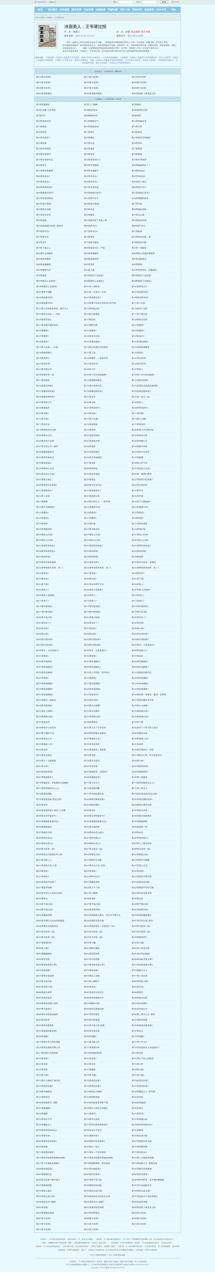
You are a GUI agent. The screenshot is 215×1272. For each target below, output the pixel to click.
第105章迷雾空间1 (140, 292)
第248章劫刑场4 (91, 557)
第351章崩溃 (137, 744)
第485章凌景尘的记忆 (94, 992)
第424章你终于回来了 (46, 882)
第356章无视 (89, 755)
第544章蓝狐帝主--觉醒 (46, 1103)
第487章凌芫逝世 (44, 998)
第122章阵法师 (90, 325)
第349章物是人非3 (44, 744)
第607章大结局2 (91, 88)
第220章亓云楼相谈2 (45, 507)
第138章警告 (137, 353)
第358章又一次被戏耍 (46, 761)
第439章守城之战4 (44, 910)
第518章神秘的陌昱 (93, 1053)
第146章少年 (89, 369)
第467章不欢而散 (92, 959)
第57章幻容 (137, 204)
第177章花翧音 (138, 424)
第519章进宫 (137, 1053)
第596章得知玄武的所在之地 (97, 1196)
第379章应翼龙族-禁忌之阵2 (49, 799)
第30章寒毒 (137, 154)
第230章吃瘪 (89, 524)
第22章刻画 (41, 143)
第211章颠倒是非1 (44, 490)
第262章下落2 (42, 584)
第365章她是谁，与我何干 (96, 772)
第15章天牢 (137, 126)
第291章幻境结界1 (140, 634)
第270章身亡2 (138, 595)
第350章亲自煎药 (92, 744)
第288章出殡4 (138, 628)
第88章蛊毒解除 (43, 264)
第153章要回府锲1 (140, 380)
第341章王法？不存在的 (95, 728)
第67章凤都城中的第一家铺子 (49, 226)
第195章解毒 (137, 457)
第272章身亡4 (90, 601)
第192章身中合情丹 (140, 452)
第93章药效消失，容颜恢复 (144, 270)
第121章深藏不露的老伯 (47, 325)
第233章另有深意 (92, 529)
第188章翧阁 (89, 446)
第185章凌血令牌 (92, 441)
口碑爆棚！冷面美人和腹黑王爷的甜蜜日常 (138, 57)
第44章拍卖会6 (90, 182)
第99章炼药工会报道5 (142, 281)
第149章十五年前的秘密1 (95, 375)
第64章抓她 (41, 220)
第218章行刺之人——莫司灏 (97, 501)
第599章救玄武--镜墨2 (94, 1202)
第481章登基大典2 (44, 987)
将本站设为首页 (40, 2)
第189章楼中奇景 (139, 446)
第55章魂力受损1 (44, 204)
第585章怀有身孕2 (140, 1174)
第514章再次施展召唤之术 (48, 1047)
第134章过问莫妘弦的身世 (96, 347)
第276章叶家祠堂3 (140, 606)
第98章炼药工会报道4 (94, 281)
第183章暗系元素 (139, 435)
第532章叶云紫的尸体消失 (48, 1080)
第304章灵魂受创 (44, 661)
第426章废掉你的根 (140, 882)
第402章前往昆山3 (140, 838)
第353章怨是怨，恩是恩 (95, 750)
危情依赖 (175, 1246)
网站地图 (121, 1255)
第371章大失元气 (92, 783)
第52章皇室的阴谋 (44, 198)
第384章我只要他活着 (142, 805)
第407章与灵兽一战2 (93, 849)
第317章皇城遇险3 (92, 683)
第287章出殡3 (90, 628)
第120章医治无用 (139, 319)
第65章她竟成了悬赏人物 (95, 220)
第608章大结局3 (43, 88)
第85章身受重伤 (43, 259)
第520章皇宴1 (42, 1058)
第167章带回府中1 (92, 408)
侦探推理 (101, 9)
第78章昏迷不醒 (139, 242)
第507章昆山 (137, 1031)
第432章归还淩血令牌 (142, 893)
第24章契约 (137, 143)
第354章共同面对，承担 (143, 750)
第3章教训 (136, 104)
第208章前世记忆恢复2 (46, 485)
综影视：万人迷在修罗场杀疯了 (108, 1239)
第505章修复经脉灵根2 (46, 1031)
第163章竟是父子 (44, 402)
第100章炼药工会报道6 (46, 286)
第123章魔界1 (138, 325)
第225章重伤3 (138, 512)
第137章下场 (89, 353)
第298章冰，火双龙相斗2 (47, 650)
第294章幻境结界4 (140, 639)
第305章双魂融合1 (92, 661)
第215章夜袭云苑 (92, 496)
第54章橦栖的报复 (140, 198)
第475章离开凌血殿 (45, 976)
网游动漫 (113, 9)
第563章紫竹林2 (91, 1136)
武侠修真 (64, 9)
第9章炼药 (136, 115)
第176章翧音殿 (90, 424)
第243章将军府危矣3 (141, 546)
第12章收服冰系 (139, 121)
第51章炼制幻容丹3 (140, 193)
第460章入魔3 (42, 948)
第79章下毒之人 (43, 248)
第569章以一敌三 (92, 1147)
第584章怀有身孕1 (92, 1174)
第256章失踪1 (42, 573)
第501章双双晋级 (139, 1020)
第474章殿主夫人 (139, 970)
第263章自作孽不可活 (94, 584)
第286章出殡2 (42, 628)
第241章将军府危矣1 (45, 546)
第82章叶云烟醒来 (44, 253)
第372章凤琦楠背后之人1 (143, 783)
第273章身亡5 (138, 601)
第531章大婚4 (138, 1075)
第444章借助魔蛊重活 (142, 915)
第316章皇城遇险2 (44, 683)
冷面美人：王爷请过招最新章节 (82, 1262)
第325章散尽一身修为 (46, 700)
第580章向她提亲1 (44, 1169)
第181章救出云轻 (44, 435)
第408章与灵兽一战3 (141, 849)
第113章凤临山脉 (91, 308)
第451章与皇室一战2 (45, 932)
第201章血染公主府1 (141, 468)
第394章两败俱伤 (44, 827)
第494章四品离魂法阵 (94, 1009)
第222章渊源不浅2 (140, 507)
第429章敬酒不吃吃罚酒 (143, 887)
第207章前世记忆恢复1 (142, 479)
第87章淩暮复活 (139, 259)
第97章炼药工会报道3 (46, 281)
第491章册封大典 (92, 1003)
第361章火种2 (42, 766)
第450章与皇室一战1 (141, 926)
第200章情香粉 (90, 468)
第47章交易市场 (91, 187)
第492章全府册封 (139, 1003)
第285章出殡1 (138, 623)
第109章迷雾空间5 (44, 303)
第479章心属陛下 (92, 981)
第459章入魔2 (138, 943)
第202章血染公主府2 (45, 474)
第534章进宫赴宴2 (140, 1080)
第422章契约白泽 (92, 876)
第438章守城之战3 (140, 904)
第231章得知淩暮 (139, 524)
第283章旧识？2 (43, 623)
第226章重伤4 (42, 518)
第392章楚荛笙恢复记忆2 (95, 821)
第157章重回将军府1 (45, 391)
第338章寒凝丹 (90, 722)
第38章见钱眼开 (91, 171)
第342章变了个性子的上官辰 (145, 728)
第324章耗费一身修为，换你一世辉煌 (149, 694)
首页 (40, 9)
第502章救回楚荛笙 (45, 1025)
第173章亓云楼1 (91, 419)
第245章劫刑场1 (91, 551)
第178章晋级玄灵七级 (46, 430)
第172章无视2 (42, 419)
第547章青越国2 (43, 1108)
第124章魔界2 (42, 331)
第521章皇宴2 (90, 1058)
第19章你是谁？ (43, 138)
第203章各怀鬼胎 (92, 474)
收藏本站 (52, 2)
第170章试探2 (90, 413)
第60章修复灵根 (139, 209)
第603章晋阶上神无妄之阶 (144, 93)
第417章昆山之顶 (139, 865)
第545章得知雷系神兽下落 (96, 1103)
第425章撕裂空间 (92, 882)
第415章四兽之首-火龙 (46, 865)
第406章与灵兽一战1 (45, 849)
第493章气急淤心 (44, 1009)
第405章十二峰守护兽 (142, 843)
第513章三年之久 (139, 1042)
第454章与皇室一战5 (45, 937)
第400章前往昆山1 (44, 838)
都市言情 (76, 9)
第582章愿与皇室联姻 (142, 1169)
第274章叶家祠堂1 (44, 606)
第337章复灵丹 (43, 722)
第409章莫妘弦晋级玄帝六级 (49, 854)
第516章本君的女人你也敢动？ (146, 1047)
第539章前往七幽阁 (93, 1091)
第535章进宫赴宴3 (44, 1086)
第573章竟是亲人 (139, 1152)
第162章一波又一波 (140, 397)
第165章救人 (137, 402)
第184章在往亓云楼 (45, 441)
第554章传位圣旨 (92, 1119)
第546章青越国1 (139, 1103)
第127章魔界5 (42, 336)
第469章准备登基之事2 (46, 965)
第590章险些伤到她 (93, 1185)
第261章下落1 (138, 579)
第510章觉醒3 (138, 1036)
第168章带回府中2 (140, 408)
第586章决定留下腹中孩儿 (48, 1180)
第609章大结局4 (139, 82)
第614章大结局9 (135, 36)
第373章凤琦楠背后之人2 (47, 788)
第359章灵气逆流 (92, 761)
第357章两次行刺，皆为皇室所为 (147, 755)
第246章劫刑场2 (139, 551)
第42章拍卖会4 (138, 176)
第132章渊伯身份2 (140, 342)
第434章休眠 (89, 898)
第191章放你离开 (92, 452)
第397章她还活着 (44, 832)
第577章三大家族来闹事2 (47, 1163)
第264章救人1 (138, 584)
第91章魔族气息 (43, 270)
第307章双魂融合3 (44, 667)
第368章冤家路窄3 (92, 777)
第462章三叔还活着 (140, 948)
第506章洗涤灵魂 (92, 1031)
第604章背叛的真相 (93, 93)
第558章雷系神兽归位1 (142, 1125)
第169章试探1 (42, 413)
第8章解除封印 (90, 115)
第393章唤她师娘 (139, 821)
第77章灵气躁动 (91, 242)
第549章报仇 (137, 1108)
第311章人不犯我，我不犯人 (97, 672)
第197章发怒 (89, 463)
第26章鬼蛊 (89, 149)
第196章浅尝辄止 (44, 463)
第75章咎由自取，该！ (142, 237)
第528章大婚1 (138, 1069)
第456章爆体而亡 (139, 937)
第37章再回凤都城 (44, 171)
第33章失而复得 (139, 160)
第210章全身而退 (139, 485)
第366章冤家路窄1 (140, 772)
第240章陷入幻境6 (140, 540)
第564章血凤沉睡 (139, 1136)
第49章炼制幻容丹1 (45, 193)
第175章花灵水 (43, 424)
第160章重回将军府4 (45, 397)
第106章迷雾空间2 (44, 297)
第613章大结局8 (91, 77)
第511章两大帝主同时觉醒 (48, 1042)
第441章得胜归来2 (140, 910)
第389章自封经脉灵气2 (94, 816)
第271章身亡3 (42, 601)
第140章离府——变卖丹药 (96, 358)
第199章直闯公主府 (45, 468)
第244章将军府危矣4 (45, 551)
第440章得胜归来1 (92, 910)
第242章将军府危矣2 (93, 546)
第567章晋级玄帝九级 (142, 1141)
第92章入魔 (89, 270)
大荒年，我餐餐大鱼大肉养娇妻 (53, 1243)
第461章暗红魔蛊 (92, 948)
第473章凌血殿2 (91, 970)
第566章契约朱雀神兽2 (94, 1141)
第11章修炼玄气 (91, 121)
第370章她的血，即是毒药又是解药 (52, 783)
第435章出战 (137, 898)
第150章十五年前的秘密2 (143, 375)
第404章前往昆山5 (92, 843)
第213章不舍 (137, 490)
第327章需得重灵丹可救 (143, 700)
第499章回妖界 (43, 1020)
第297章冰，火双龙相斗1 (143, 645)
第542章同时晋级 (92, 1097)
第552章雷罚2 (138, 1114)
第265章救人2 (42, 590)
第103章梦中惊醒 (44, 292)
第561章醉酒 (137, 1130)
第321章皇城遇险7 (140, 689)
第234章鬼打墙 (138, 529)
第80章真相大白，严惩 (94, 248)
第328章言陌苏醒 (44, 705)
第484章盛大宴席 (44, 992)
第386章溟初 (89, 810)
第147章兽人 (137, 369)
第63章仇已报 (138, 215)
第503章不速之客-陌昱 (94, 1025)
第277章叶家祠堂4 (44, 612)
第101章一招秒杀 (92, 286)
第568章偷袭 (42, 1147)
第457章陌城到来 (44, 943)
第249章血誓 (137, 557)
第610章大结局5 (91, 82)
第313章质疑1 (42, 678)
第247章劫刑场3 (43, 557)
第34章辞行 (41, 165)
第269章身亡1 (90, 595)
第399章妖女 (137, 832)
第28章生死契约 (43, 154)
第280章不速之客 (44, 617)
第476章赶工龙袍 (92, 976)
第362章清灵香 (90, 766)
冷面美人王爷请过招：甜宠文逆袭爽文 (71, 60)
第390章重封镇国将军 (142, 816)
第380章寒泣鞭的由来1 (94, 799)
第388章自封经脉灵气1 (46, 816)
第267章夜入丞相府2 (141, 590)
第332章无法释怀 (92, 711)
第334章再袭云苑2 (44, 717)
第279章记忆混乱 (139, 612)
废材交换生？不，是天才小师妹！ (80, 1239)
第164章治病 (89, 402)
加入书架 (145, 32)
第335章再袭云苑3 (92, 717)
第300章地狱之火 (139, 650)
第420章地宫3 (138, 871)
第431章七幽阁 (90, 893)
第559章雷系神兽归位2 (46, 1130)
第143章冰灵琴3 (91, 364)
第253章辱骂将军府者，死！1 (49, 568)
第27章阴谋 (137, 149)
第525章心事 (137, 1064)
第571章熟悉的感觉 (45, 1152)
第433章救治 (42, 898)
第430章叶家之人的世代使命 (49, 893)
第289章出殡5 (42, 634)
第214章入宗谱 (43, 496)
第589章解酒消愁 (44, 1185)
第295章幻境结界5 (44, 645)
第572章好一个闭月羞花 (95, 1152)
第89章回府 (89, 264)
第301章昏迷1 (42, 656)
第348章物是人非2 (140, 739)
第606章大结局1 (139, 88)
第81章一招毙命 (139, 248)
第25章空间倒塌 (43, 149)
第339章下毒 (137, 722)
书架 (173, 9)
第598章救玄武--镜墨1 (46, 1202)
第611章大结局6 (43, 82)
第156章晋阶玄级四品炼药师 (145, 386)
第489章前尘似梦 (139, 998)
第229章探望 (42, 524)
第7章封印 (41, 115)
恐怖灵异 (137, 9)
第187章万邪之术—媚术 (47, 446)
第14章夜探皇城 (91, 126)
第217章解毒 (42, 501)
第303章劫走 (137, 656)
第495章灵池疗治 (139, 1009)
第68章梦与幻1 (90, 226)
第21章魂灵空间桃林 (141, 138)
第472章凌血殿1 (43, 970)
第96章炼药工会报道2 (142, 275)
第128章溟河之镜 (92, 336)
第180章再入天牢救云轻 (143, 430)
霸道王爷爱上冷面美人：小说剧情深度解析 (99, 57)
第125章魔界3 (90, 331)
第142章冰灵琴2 (43, 364)
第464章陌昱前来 (92, 954)
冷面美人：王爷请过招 (55, 18)
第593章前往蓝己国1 (93, 1191)
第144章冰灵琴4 (139, 364)
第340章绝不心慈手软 (46, 728)
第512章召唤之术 (92, 1042)
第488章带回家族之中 (94, 998)
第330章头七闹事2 (140, 705)
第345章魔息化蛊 (139, 733)
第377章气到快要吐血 (94, 794)
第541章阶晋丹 (43, 1097)
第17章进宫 (89, 132)
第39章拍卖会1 (138, 171)
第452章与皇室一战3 (93, 932)
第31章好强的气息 (44, 160)
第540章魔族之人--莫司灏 (143, 1091)
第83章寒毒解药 (91, 253)
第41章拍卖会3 (90, 176)
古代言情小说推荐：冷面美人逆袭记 (140, 60)
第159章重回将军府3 (141, 391)
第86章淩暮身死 (91, 259)
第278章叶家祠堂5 (92, 612)
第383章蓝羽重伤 (92, 805)
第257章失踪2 (90, 573)
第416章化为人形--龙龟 (94, 865)
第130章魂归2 (42, 342)
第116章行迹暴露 (91, 314)
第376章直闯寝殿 (44, 794)
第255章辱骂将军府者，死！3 (145, 568)
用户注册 (175, 2)
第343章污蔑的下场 (45, 733)
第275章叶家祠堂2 (92, 606)
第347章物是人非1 (92, 739)
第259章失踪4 (42, 579)
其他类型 (149, 9)
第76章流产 (41, 242)
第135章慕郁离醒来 (140, 347)
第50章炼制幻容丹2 (93, 193)
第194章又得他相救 (93, 457)
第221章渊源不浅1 (92, 507)
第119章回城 (89, 319)
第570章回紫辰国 (139, 1147)
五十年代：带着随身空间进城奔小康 (137, 1239)
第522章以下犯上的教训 (143, 1058)
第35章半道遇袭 (91, 165)
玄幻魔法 (52, 9)
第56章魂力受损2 (92, 204)
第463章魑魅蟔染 (44, 954)
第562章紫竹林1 (43, 1136)
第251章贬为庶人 (92, 562)
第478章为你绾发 (44, 981)
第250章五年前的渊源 (46, 562)
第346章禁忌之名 (44, 739)
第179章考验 (89, 430)
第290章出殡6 (90, 634)
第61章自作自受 (43, 215)
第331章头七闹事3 (44, 711)
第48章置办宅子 (139, 187)
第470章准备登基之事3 (94, 965)
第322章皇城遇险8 (44, 694)
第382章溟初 (42, 805)
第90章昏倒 (137, 264)
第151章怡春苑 (43, 380)
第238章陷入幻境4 (44, 540)
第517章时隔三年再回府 (47, 1053)
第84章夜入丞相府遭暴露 (143, 253)
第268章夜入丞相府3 (45, 595)
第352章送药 (42, 750)
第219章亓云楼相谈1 (141, 501)
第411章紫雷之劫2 (140, 854)
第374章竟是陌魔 (92, 788)
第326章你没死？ (92, 700)
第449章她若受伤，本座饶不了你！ (100, 926)
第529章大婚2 (42, 1075)
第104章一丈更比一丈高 (95, 292)
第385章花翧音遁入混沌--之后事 (51, 810)
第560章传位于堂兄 (93, 1130)
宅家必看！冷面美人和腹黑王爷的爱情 (62, 57)
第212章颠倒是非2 (92, 490)
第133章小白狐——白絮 (47, 347)
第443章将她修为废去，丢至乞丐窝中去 (102, 915)
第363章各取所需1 (140, 766)
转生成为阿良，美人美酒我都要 (157, 1246)
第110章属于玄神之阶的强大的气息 (100, 303)
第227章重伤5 (90, 518)
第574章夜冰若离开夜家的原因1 (50, 1158)
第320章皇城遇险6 (92, 689)
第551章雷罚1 (90, 1114)
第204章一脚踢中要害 (142, 474)
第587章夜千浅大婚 (93, 1180)
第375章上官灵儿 (139, 788)
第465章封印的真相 (140, 954)
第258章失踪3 (138, 573)
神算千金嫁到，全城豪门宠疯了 (103, 1246)
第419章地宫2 (90, 871)
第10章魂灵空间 (43, 121)
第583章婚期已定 (44, 1174)
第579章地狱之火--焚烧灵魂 (144, 1163)
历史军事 (88, 9)
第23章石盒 (89, 143)
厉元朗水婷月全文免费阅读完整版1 (120, 1250)
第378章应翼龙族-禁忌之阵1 (145, 794)
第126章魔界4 (138, 331)
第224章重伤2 (90, 512)
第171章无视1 (138, 413)
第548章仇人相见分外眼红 (96, 1108)
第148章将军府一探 (45, 375)
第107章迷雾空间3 (92, 297)
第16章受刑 (41, 132)
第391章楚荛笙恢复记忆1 (47, 821)
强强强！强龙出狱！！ (100, 1243)
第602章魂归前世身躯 (94, 1207)
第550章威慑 (42, 1114)
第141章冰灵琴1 (139, 358)
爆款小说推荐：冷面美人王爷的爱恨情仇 (113, 63)
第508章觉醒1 (42, 1036)
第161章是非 (89, 397)
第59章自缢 (89, 209)
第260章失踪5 (90, 579)
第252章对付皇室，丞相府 (144, 562)
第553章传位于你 (44, 1119)
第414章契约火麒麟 (140, 860)
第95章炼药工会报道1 (94, 275)
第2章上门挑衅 (90, 104)
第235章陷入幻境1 (44, 535)
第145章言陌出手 (44, 369)
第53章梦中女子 (91, 198)
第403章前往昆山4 (44, 843)
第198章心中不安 (139, 463)
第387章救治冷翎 (139, 810)
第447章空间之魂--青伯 (142, 921)
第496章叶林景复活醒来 (47, 1014)
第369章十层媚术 (139, 777)
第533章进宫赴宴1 (92, 1080)
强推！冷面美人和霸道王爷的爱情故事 (106, 60)
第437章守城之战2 (92, 904)
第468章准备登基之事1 (142, 959)
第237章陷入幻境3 (140, 535)
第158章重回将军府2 (93, 391)
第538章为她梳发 (44, 1091)
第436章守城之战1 (44, 904)
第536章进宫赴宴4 (92, 1086)
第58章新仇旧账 (43, 209)
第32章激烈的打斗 (92, 160)
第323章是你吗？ (92, 694)
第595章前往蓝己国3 (45, 1196)
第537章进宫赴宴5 (140, 1086)
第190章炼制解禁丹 (45, 452)
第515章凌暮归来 (92, 1047)
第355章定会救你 (44, 755)
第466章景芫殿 (43, 959)
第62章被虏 (89, 215)
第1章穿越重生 (43, 104)
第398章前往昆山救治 (94, 832)
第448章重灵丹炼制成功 (47, 926)
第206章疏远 (89, 479)
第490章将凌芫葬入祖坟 (47, 1003)
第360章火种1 (138, 761)
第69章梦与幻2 (138, 226)
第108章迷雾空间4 (140, 297)
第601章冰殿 (42, 1207)
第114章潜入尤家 (139, 308)
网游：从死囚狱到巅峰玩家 (79, 1243)
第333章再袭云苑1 (140, 711)
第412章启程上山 (44, 860)
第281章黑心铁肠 (92, 617)
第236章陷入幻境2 (92, 535)
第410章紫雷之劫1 (92, 854)
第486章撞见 (137, 992)
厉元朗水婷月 (166, 1243)
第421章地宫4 (42, 876)
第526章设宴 (42, 1069)
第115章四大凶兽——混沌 (48, 314)
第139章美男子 (43, 358)
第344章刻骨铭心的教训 (95, 733)
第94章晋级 (41, 275)
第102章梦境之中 (139, 286)
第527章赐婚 (89, 1069)
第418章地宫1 (42, 871)
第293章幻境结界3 (92, 639)
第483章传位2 (138, 987)
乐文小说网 (39, 18)
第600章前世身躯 (139, 1202)
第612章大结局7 (139, 77)
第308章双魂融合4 (92, 667)
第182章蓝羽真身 (92, 435)
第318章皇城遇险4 (140, 683)
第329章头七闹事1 (92, 705)
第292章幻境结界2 (44, 639)
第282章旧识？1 (139, 617)
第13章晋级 (41, 126)
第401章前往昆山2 (92, 838)
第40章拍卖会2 (43, 176)
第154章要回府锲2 (44, 386)
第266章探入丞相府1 (93, 590)
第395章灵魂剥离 (92, 827)
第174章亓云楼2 (139, 419)
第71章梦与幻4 (90, 231)
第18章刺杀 (137, 132)
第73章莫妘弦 (42, 237)
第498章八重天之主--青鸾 (143, 1014)
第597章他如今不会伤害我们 (145, 1196)
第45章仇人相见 (139, 182)
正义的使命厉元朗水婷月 (163, 1239)
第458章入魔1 (90, 943)
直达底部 (135, 32)
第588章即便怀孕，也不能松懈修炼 (148, 1180)
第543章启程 (137, 1097)
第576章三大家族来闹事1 (143, 1158)
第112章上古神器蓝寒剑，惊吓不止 (52, 308)
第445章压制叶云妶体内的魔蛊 (50, 921)
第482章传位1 (90, 987)
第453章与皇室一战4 (141, 932)
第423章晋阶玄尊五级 (142, 876)
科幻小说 (125, 9)
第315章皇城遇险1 (140, 678)
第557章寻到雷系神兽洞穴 (96, 1125)
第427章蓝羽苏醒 (44, 887)
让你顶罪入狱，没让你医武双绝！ (76, 1246)
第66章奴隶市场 (139, 220)
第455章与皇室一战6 (93, 937)
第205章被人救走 (44, 479)
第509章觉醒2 (90, 1036)
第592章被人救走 (44, 1191)
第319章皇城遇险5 (44, 689)
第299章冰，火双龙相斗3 (95, 650)
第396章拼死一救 (139, 827)
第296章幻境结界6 (92, 645)
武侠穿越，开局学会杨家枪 (122, 1243)
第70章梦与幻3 (43, 231)
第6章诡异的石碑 (139, 110)
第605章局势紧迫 (44, 93)
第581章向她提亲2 (92, 1169)
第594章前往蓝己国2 (141, 1191)
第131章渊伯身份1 (92, 342)
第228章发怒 (137, 518)
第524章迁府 (89, 1064)
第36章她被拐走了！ (141, 165)
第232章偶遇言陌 (44, 529)
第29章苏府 (89, 154)
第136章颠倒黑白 (44, 353)
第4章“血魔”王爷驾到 (46, 110)
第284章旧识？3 (91, 623)
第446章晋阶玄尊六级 (94, 921)
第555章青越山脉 (139, 1119)
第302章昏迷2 (90, 656)
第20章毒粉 (89, 138)
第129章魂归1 (138, 336)
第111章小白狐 (138, 303)
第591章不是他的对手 (142, 1185)
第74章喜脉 (89, 237)
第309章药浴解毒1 (140, 667)
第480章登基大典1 (140, 981)
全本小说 (161, 9)
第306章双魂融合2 (140, 661)
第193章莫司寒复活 (45, 457)
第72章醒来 (137, 231)
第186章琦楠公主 (139, 441)
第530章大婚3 (90, 1075)
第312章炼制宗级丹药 (142, 672)
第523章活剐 (42, 1064)
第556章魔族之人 (44, 1125)
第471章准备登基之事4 (142, 965)
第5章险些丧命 (90, 110)
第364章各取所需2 (44, 772)
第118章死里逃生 (44, 319)
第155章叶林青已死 (93, 386)
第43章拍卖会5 (43, 182)
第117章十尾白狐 (139, 314)
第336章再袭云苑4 (140, 717)
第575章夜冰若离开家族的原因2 (98, 1158)
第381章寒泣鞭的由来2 (142, 799)
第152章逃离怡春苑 (93, 380)
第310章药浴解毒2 (44, 672)
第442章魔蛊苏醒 (44, 915)
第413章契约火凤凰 (93, 860)
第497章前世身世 (92, 1014)
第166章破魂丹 (43, 408)
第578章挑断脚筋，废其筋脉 (97, 1163)
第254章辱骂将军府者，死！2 (97, 568)
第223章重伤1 (42, 512)
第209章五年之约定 (93, 485)
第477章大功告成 (139, 976)
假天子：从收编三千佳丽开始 (92, 1250)
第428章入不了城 (92, 887)
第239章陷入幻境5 (92, 540)
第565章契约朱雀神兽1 (46, 1141)
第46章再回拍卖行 (44, 187)
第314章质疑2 (90, 678)
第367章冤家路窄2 (44, 777)
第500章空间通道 (92, 1020)
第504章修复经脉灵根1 (142, 1025)
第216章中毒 (137, 496)
